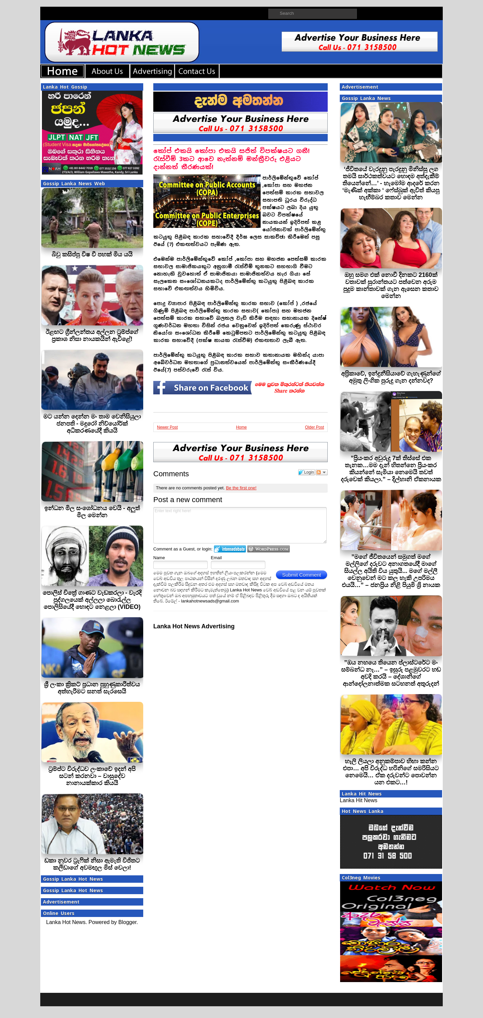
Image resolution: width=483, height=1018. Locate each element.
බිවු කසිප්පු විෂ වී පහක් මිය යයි (92, 254)
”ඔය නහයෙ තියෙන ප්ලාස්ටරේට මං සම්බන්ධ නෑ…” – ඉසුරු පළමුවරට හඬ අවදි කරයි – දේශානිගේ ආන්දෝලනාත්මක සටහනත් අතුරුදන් (391, 673)
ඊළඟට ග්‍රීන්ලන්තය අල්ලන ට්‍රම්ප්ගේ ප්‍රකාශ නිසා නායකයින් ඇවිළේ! (92, 335)
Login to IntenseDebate (230, 548)
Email (216, 557)
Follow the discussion (322, 472)
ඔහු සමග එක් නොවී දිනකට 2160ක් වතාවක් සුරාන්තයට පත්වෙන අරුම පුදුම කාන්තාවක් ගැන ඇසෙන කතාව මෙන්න (390, 285)
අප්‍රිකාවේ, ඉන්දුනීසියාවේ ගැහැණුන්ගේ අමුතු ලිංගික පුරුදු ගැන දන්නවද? (391, 377)
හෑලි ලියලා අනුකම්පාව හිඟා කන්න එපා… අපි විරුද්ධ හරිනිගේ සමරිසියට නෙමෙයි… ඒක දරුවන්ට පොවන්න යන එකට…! (391, 772)
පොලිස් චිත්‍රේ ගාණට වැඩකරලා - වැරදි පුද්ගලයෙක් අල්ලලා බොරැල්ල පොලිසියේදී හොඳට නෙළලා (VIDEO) (92, 599)
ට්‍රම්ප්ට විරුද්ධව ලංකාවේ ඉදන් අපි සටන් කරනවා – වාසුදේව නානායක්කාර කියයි (92, 776)
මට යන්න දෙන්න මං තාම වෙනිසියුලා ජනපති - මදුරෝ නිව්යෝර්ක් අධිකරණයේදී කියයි (92, 423)
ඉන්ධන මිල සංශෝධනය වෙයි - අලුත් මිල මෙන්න (92, 512)
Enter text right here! (240, 525)
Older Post (314, 427)
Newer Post (167, 427)
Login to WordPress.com (268, 548)
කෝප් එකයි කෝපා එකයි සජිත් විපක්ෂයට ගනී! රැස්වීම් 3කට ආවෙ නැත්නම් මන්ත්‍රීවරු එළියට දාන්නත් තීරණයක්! (231, 159)
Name (159, 557)
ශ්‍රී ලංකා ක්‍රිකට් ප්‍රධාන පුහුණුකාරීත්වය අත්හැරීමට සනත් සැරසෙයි (92, 688)
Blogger (127, 922)
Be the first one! (241, 487)
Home (241, 427)
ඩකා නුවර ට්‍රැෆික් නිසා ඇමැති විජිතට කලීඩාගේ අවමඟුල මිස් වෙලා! (92, 864)
